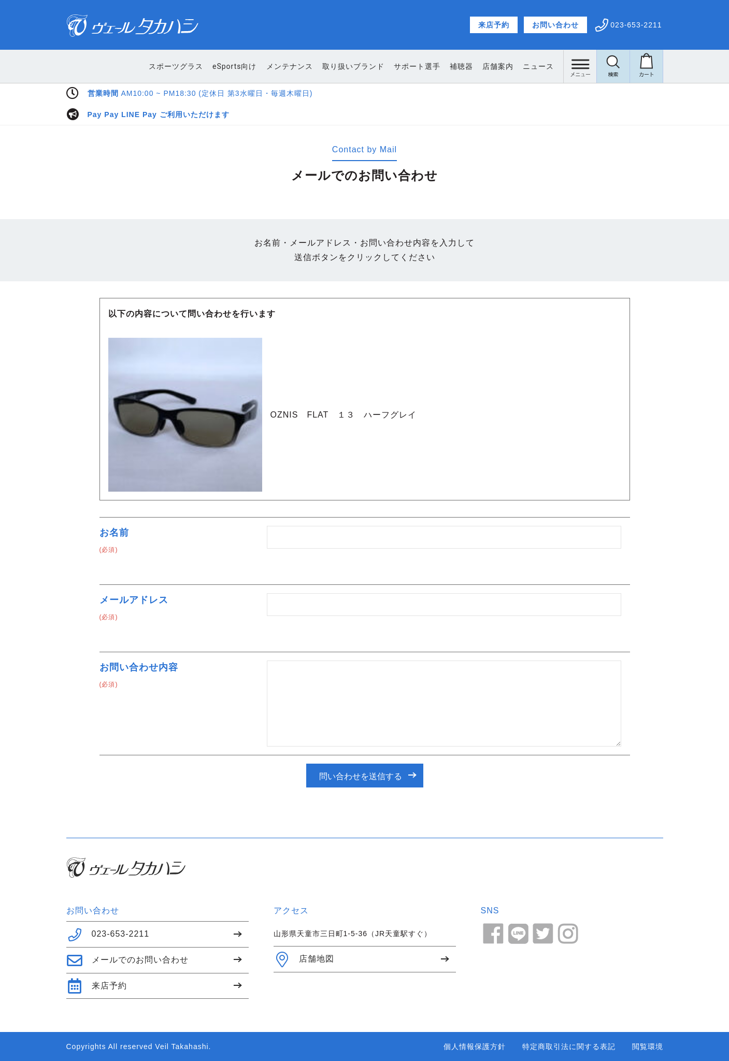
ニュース (538, 66)
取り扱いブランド (353, 66)
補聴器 (461, 66)
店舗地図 (304, 959)
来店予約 (493, 25)
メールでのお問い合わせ (127, 960)
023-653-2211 (108, 934)
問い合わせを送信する (360, 776)
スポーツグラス (176, 66)
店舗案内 (497, 66)
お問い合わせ (555, 25)
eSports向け (234, 66)
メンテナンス (289, 66)
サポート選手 (417, 66)
